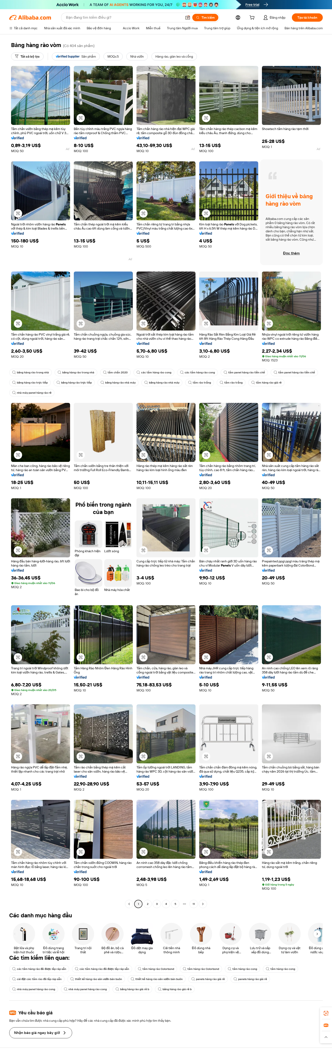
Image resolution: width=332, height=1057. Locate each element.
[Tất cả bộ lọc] (27, 56)
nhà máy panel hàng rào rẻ (31, 393)
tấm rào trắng (199, 382)
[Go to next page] (203, 904)
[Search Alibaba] (123, 17)
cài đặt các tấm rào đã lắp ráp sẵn (37, 979)
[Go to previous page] (129, 904)
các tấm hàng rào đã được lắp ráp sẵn (39, 969)
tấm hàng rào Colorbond (156, 969)
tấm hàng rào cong (242, 969)
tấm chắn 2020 (115, 372)
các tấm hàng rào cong (153, 372)
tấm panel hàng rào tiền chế (244, 372)
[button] (187, 17)
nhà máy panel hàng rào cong (33, 989)
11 (194, 904)
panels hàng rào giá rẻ (208, 979)
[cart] (252, 18)
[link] (326, 1013)
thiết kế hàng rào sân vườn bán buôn (96, 979)
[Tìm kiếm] (205, 17)
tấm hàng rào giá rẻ (266, 382)
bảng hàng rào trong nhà (30, 372)
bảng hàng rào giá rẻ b (132, 989)
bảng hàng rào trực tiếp (30, 382)
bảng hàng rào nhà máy (118, 382)
